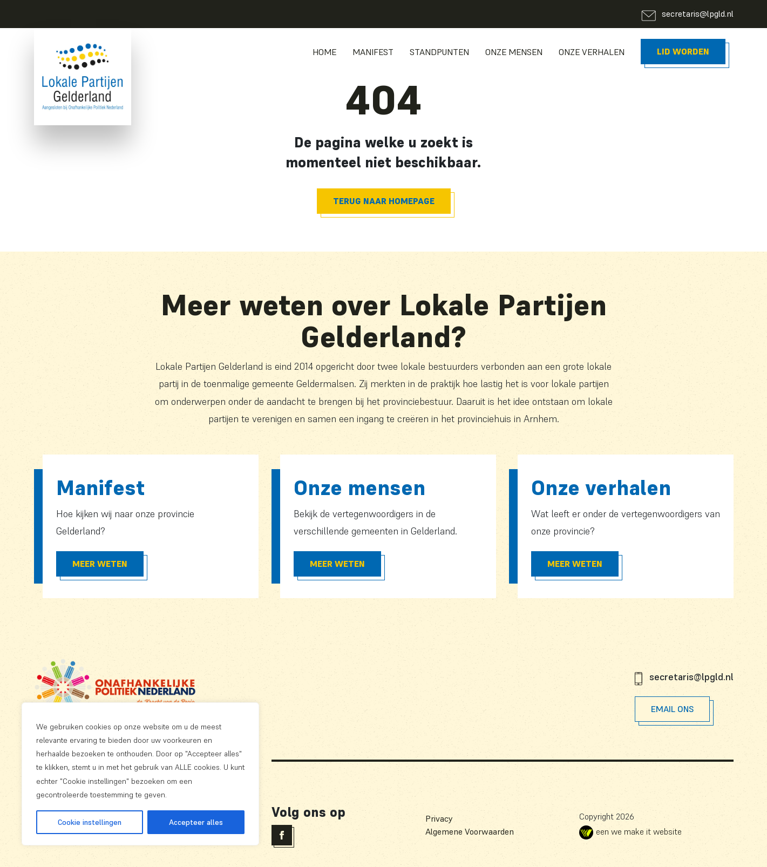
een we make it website (630, 831)
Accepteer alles (196, 822)
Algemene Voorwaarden (469, 831)
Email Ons (672, 708)
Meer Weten (99, 563)
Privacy (439, 818)
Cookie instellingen (89, 822)
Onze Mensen (513, 51)
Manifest (372, 51)
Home (324, 51)
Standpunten (439, 51)
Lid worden (683, 51)
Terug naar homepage (384, 200)
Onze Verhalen (592, 51)
